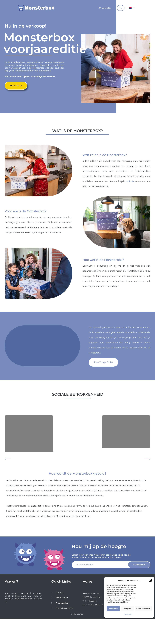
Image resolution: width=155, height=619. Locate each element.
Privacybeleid (62, 603)
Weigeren (127, 609)
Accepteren (113, 609)
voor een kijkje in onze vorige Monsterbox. (34, 76)
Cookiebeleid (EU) (64, 608)
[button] (150, 580)
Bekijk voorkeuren (143, 609)
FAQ (17, 596)
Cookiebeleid (128, 614)
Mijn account (62, 598)
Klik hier (9, 76)
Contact (59, 592)
